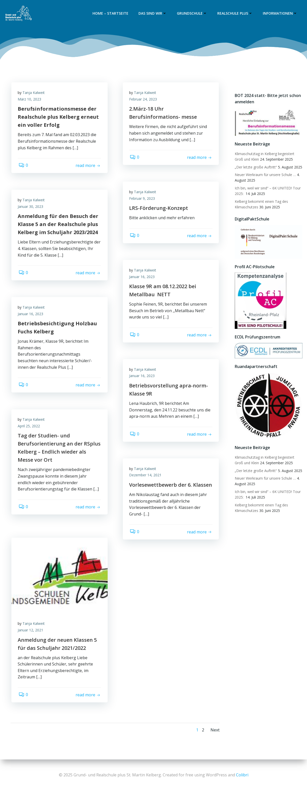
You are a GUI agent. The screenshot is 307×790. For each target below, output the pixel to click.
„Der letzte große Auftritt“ (255, 167)
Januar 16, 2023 (143, 277)
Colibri (242, 775)
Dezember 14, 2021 (146, 476)
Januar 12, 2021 (31, 631)
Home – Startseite (111, 13)
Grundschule (193, 13)
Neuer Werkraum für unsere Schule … (264, 174)
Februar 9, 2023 (143, 199)
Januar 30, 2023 (31, 207)
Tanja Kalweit (35, 93)
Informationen (281, 13)
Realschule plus (235, 13)
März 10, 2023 (30, 100)
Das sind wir (153, 13)
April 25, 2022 (30, 427)
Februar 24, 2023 (144, 100)
